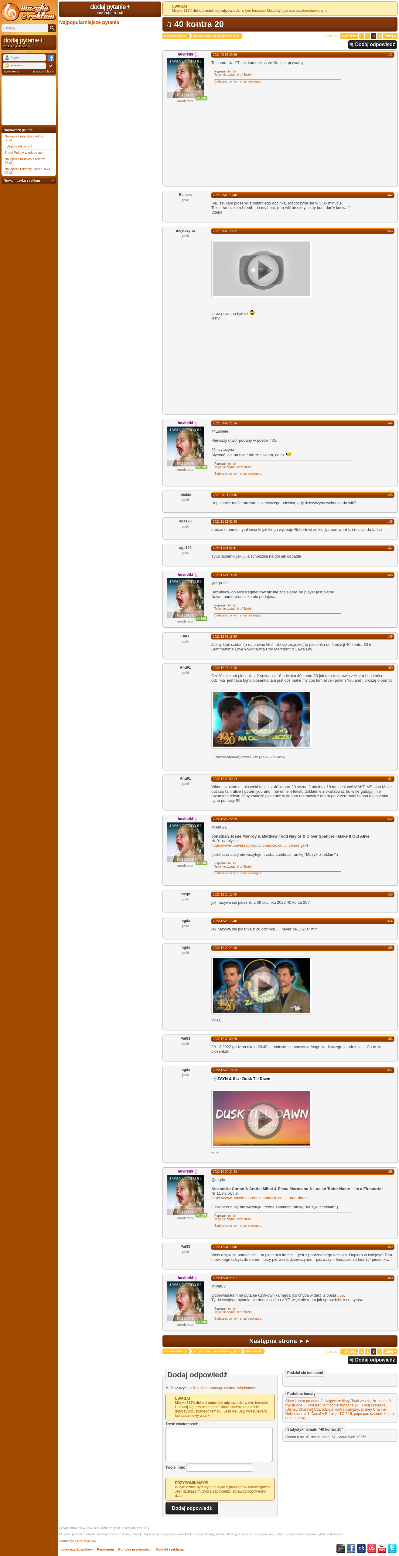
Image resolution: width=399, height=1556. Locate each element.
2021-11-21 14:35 (225, 575)
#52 (390, 819)
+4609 (201, 98)
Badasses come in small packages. (238, 81)
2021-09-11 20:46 (225, 495)
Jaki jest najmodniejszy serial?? (332, 1405)
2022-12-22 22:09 (225, 819)
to (229, 71)
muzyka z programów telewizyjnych (216, 35)
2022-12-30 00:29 (225, 1039)
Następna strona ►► (280, 1341)
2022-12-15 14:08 (225, 668)
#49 (390, 636)
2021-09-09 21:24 (225, 423)
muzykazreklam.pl (175, 35)
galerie (27, 130)
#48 (390, 575)
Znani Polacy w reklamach (24, 152)
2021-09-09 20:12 (225, 231)
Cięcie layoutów (85, 1541)
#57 (390, 1070)
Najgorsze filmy (337, 1401)
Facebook (351, 1548)
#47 (390, 548)
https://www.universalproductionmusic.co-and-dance (260, 1198)
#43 (390, 231)
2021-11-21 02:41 (225, 548)
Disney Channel (374, 1409)
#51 (390, 779)
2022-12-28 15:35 (225, 894)
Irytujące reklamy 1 (18, 146)
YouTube (382, 1548)
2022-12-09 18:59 (225, 636)
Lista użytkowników (77, 1549)
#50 (390, 668)
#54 (390, 921)
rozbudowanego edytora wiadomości (227, 1388)
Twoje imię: (175, 1467)
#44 (390, 423)
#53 (390, 894)
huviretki (185, 54)
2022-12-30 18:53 (225, 1070)
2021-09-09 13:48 (225, 195)
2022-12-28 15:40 (225, 921)
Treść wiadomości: (181, 1424)
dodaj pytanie (110, 9)
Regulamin (105, 1549)
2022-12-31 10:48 (225, 1247)
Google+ (340, 1548)
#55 (390, 948)
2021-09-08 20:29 (225, 54)
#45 (390, 495)
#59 (390, 1247)
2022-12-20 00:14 (225, 779)
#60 (390, 1278)
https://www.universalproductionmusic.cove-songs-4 (259, 845)
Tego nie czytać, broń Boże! (233, 74)
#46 (390, 521)
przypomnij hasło (43, 71)
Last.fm (371, 1548)
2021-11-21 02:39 (225, 521)
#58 (390, 1171)
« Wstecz (349, 36)
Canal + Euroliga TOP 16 (332, 1414)
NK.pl (361, 1548)
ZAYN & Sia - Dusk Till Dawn (243, 1078)
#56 (390, 1039)
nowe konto (11, 71)
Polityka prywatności (135, 1549)
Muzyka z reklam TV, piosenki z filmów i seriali (29, 12)
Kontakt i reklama (170, 1549)
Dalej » (390, 36)
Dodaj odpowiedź (375, 44)
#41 (390, 54)
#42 (390, 195)
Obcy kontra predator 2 (304, 1401)
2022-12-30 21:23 (225, 1171)
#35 (272, 440)
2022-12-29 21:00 (225, 948)
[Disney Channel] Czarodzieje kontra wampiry (322, 1409)
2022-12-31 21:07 (225, 1278)
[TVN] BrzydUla (373, 1405)
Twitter (392, 1548)
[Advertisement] (259, 131)
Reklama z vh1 (297, 1414)
